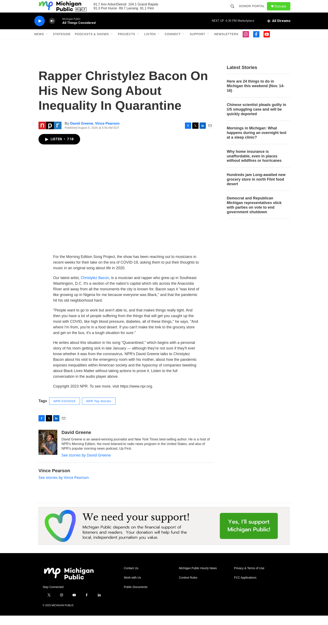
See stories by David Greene (86, 464)
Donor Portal (254, 11)
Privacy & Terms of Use (249, 577)
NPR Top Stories (98, 410)
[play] (39, 30)
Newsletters (226, 43)
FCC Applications (245, 587)
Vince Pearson (107, 133)
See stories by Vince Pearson (63, 486)
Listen (150, 43)
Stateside (62, 43)
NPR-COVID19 (65, 410)
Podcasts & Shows (92, 43)
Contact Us (131, 577)
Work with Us (132, 587)
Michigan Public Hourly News (198, 577)
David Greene (81, 133)
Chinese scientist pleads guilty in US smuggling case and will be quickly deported (256, 118)
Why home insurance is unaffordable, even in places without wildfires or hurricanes (254, 165)
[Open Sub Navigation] (47, 43)
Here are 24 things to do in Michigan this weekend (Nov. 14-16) (255, 95)
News (39, 43)
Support (197, 43)
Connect (173, 43)
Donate (283, 11)
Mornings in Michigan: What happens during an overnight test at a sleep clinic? (256, 142)
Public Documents (135, 596)
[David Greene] (47, 451)
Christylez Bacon (95, 287)
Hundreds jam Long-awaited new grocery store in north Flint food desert (256, 188)
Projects (126, 43)
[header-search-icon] (234, 11)
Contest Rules (188, 587)
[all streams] (279, 30)
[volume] (52, 30)
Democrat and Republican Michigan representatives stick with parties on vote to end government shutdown (254, 214)
